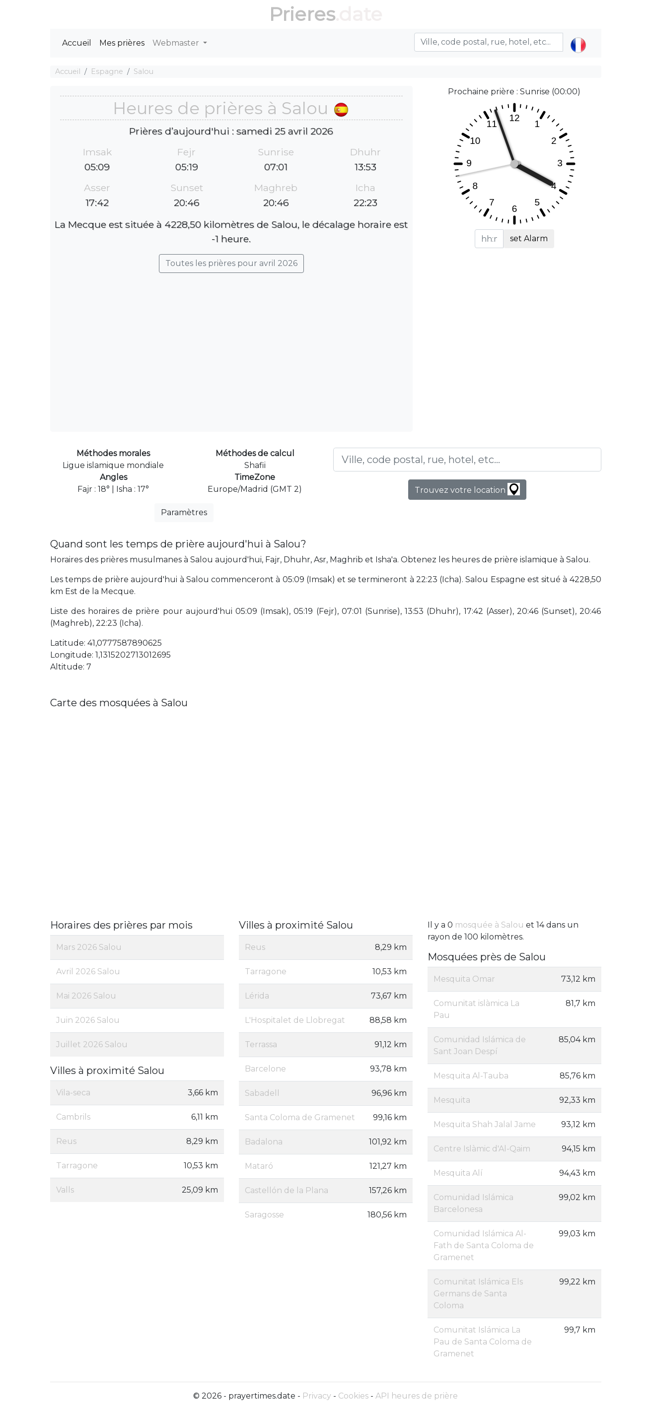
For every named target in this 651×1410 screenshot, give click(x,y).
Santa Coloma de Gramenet (300, 1117)
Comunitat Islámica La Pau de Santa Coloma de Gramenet (483, 1341)
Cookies (353, 1396)
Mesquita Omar (464, 979)
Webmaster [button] (176, 43)
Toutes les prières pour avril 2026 (231, 263)
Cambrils (73, 1117)
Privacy (316, 1396)
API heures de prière (416, 1396)
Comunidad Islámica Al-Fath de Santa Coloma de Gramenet (484, 1245)
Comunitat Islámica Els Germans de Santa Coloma (478, 1293)
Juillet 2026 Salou (92, 1044)
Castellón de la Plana (286, 1190)
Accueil (76, 43)
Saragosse (264, 1214)
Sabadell (262, 1093)
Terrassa (261, 1044)
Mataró (259, 1166)
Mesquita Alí (458, 1173)
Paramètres (184, 512)
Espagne (107, 71)
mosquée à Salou (489, 925)
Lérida (257, 996)
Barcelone (265, 1069)
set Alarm (529, 238)
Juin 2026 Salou (88, 1020)
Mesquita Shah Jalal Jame (485, 1124)
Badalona (264, 1141)
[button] (578, 37)
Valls (65, 1190)
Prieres (302, 14)
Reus (66, 1141)
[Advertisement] (231, 347)
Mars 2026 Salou (89, 947)
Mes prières (122, 43)
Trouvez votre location (467, 489)
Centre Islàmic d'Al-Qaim (482, 1148)
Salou (143, 71)
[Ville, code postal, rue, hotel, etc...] (467, 459)
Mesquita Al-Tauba (471, 1075)
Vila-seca (73, 1092)
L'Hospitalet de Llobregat (295, 1020)
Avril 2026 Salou (88, 971)
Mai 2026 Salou (86, 996)
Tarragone (77, 1165)
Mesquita (452, 1100)
